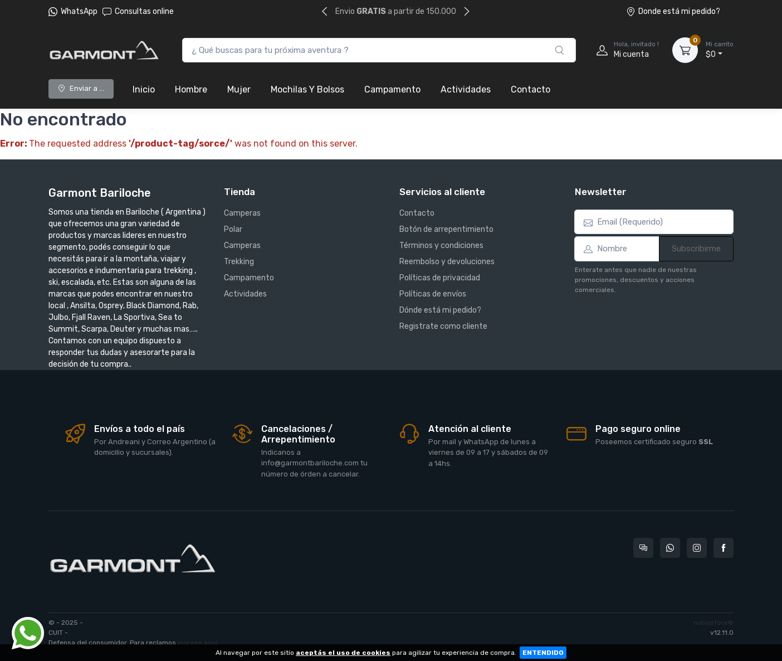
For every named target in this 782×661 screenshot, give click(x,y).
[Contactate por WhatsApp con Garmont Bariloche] (670, 548)
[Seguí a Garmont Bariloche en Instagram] (697, 548)
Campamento (392, 89)
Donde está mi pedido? (673, 11)
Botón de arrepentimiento (446, 229)
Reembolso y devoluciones (447, 261)
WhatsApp (79, 11)
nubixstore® (713, 622)
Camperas (242, 213)
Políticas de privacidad (439, 278)
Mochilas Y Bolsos (307, 89)
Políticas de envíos (432, 294)
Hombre (191, 89)
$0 (720, 49)
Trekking (239, 261)
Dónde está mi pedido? (440, 310)
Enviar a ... (81, 88)
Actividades (466, 89)
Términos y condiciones (441, 245)
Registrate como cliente (443, 326)
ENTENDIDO (543, 653)
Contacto (530, 89)
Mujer (239, 89)
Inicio (144, 89)
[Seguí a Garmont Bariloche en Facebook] (723, 548)
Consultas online (138, 11)
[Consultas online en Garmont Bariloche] (643, 548)
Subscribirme (696, 249)
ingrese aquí (198, 643)
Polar (233, 229)
